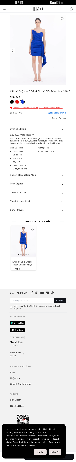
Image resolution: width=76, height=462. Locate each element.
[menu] (4, 9)
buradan (19, 445)
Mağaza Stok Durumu (56, 113)
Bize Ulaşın (15, 399)
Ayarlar (40, 452)
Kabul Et (55, 452)
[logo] (38, 9)
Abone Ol (60, 300)
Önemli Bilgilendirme (20, 384)
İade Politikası (17, 405)
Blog (12, 372)
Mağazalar (15, 378)
